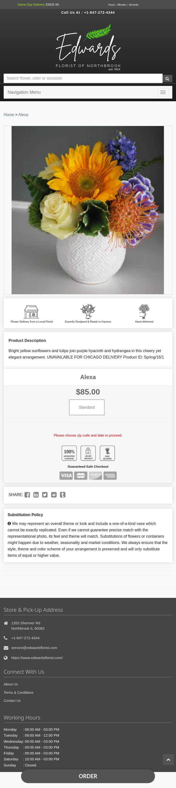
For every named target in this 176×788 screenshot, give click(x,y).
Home (9, 115)
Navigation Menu (24, 92)
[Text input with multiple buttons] (83, 78)
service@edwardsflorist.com (34, 648)
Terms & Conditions (18, 693)
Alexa (23, 115)
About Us (11, 684)
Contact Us (12, 701)
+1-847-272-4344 (99, 12)
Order (88, 776)
